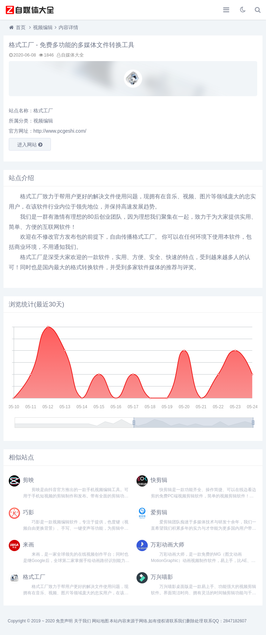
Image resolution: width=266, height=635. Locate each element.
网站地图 (100, 621)
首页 (21, 27)
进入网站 (29, 144)
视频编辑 (43, 27)
